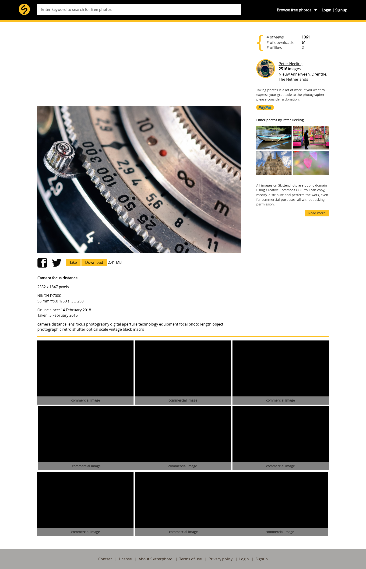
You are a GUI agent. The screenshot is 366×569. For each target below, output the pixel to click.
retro (66, 329)
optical (92, 329)
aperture (129, 324)
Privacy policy (220, 559)
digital (115, 324)
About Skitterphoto (155, 559)
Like (73, 262)
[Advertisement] (139, 65)
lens (71, 324)
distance (59, 324)
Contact (105, 559)
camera (44, 324)
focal (183, 324)
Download (94, 262)
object (217, 324)
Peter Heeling (291, 63)
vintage (115, 329)
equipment (168, 324)
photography (97, 324)
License (125, 559)
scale (103, 329)
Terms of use (190, 559)
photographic (49, 329)
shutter (78, 329)
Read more (316, 213)
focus (80, 324)
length (205, 324)
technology (148, 324)
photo (194, 324)
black (127, 329)
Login (326, 10)
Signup (341, 10)
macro (138, 329)
